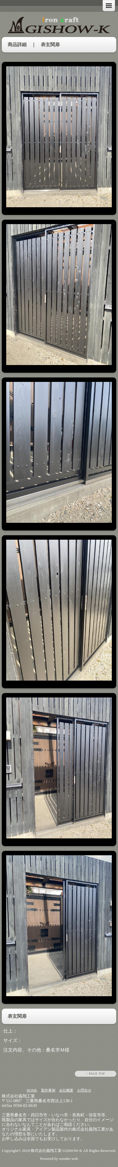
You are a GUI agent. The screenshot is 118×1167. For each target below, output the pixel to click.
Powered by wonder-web (59, 1159)
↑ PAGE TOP (95, 1073)
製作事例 (48, 1090)
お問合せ (84, 1090)
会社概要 (66, 1090)
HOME (32, 1090)
